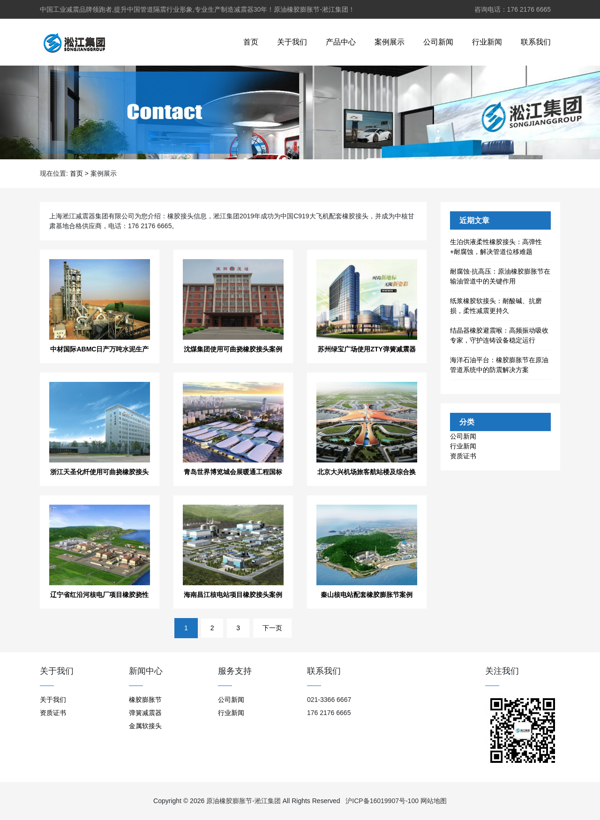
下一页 (272, 628)
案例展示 (390, 42)
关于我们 (292, 42)
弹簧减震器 (145, 712)
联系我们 (536, 42)
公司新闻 (438, 42)
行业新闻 (487, 42)
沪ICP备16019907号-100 (382, 801)
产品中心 (341, 42)
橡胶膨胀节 (145, 699)
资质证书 (463, 456)
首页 (250, 42)
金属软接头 (145, 726)
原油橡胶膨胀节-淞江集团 (243, 801)
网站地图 (433, 801)
